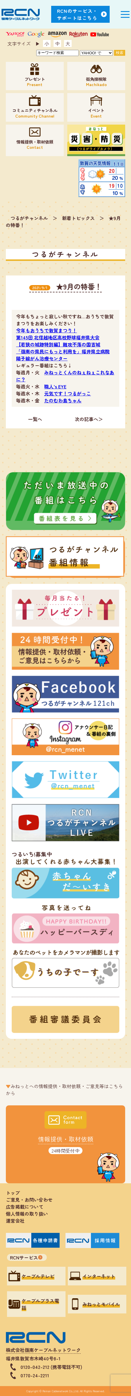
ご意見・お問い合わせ (29, 1199)
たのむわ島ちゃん (63, 400)
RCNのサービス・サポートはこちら (77, 14)
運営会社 (15, 1220)
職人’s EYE (55, 386)
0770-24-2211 (34, 1375)
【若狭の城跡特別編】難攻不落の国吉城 (58, 344)
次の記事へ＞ (89, 419)
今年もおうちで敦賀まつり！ (46, 330)
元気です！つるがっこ (67, 393)
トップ (13, 1192)
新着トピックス (78, 217)
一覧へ (35, 419)
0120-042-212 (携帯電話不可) (51, 1366)
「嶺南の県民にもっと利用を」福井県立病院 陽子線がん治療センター (63, 355)
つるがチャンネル (29, 217)
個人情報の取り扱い (29, 1213)
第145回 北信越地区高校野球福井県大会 (57, 337)
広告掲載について (24, 1206)
